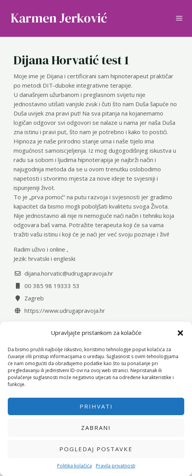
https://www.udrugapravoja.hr (64, 310)
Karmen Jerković (59, 18)
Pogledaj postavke (96, 449)
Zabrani (96, 427)
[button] (180, 333)
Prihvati (96, 406)
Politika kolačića (74, 465)
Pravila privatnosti (115, 465)
